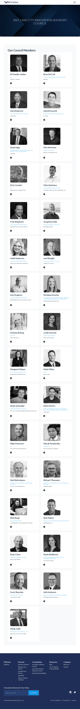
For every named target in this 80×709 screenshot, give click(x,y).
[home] (13, 2)
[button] (74, 2)
